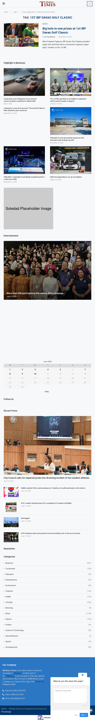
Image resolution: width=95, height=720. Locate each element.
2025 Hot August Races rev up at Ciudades (66, 177)
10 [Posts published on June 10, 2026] (35, 374)
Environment (48, 585)
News (48, 613)
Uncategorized (48, 647)
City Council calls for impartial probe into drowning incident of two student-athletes (46, 478)
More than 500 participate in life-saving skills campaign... (36, 293)
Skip (76, 715)
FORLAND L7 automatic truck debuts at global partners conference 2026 (24, 178)
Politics (48, 625)
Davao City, (39, 682)
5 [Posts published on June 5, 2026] (60, 370)
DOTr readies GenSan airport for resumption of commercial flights (46, 503)
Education (48, 574)
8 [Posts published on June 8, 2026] (10, 374)
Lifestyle (48, 602)
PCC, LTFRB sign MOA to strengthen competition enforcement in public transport (68, 100)
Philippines (10, 676)
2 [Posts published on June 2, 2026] (22, 370)
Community (48, 569)
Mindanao (18, 673)
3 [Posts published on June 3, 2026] (35, 370)
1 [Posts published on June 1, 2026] (10, 370)
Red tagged (25, 518)
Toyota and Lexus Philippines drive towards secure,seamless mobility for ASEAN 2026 (20, 100)
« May (46, 392)
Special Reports (48, 636)
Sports (48, 641)
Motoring (48, 608)
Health (48, 597)
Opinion (48, 619)
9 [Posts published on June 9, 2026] (22, 374)
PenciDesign (6, 712)
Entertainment (48, 580)
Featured (48, 591)
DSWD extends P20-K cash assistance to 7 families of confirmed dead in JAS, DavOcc (53, 488)
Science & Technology (48, 630)
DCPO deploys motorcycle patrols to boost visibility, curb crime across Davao (50, 533)
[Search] (89, 3)
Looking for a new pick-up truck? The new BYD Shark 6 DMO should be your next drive (24, 109)
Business (48, 563)
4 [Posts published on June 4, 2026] (47, 370)
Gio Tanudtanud (49, 37)
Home (6, 12)
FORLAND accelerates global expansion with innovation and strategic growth (67, 139)
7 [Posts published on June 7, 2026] (85, 370)
